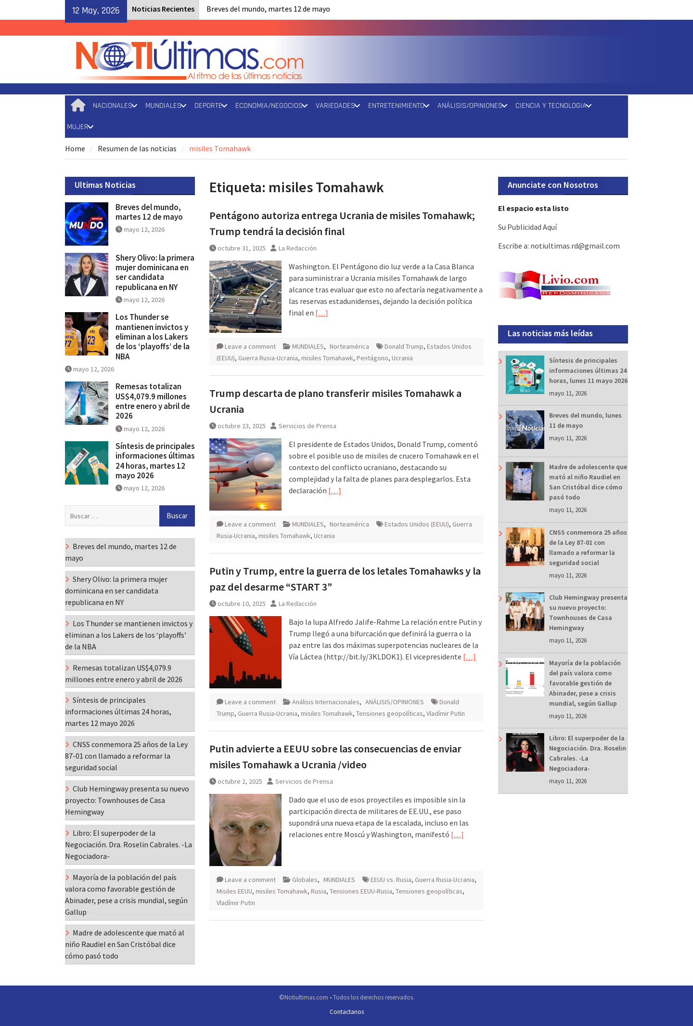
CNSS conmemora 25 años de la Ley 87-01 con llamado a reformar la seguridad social (126, 755)
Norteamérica (349, 346)
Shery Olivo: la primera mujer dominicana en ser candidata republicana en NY (155, 272)
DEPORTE (208, 106)
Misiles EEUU (234, 891)
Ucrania (402, 358)
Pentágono (372, 358)
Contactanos (347, 1012)
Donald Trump (404, 346)
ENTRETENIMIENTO (396, 106)
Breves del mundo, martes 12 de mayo (268, 8)
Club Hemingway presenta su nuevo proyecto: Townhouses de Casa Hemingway (127, 800)
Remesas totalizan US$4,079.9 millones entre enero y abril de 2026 (153, 401)
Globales (305, 879)
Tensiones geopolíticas (389, 713)
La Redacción (298, 248)
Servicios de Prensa (307, 425)
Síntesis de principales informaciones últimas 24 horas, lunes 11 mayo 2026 (588, 370)
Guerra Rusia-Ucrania (268, 358)
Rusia (318, 891)
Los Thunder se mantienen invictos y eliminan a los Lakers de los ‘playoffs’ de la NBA (153, 337)
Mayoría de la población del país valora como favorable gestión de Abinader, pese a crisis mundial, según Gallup (585, 683)
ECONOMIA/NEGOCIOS (269, 106)
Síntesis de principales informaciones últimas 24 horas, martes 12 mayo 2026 (155, 461)
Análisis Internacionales (325, 701)
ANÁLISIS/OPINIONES (469, 106)
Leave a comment (250, 346)
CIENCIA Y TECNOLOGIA (551, 106)
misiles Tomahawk (327, 358)
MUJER (78, 127)
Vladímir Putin (445, 713)
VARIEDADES (335, 106)
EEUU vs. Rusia (391, 879)
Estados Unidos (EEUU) (417, 524)
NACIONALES (112, 106)
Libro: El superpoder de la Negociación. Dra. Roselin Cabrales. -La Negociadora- (128, 844)
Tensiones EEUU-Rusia (361, 891)
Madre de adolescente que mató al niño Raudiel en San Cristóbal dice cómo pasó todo (124, 944)
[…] (321, 312)
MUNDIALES (163, 106)
